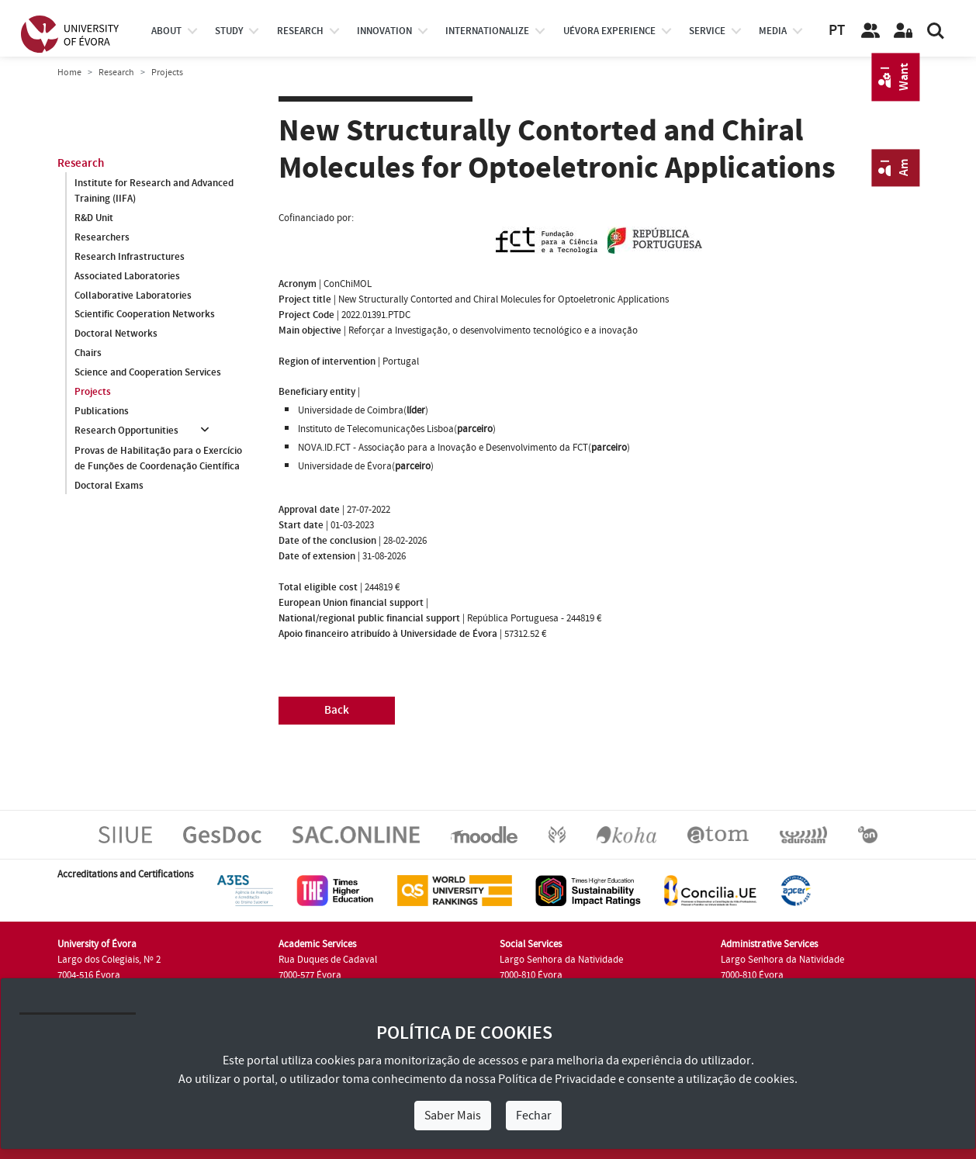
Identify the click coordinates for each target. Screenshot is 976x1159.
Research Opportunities (126, 431)
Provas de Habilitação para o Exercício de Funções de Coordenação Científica (158, 458)
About (166, 31)
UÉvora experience (609, 31)
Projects (92, 393)
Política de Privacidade (557, 1079)
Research (116, 72)
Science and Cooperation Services (147, 373)
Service (707, 31)
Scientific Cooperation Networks (144, 315)
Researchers (102, 237)
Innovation (384, 31)
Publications (101, 412)
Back (336, 710)
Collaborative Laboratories (133, 296)
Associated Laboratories (127, 276)
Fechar (534, 1115)
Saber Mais (452, 1115)
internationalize (487, 31)
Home (69, 72)
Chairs (88, 354)
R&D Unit (93, 218)
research (300, 31)
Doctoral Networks (115, 334)
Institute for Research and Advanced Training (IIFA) (154, 191)
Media (773, 31)
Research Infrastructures (129, 257)
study (229, 31)
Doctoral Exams (109, 486)
